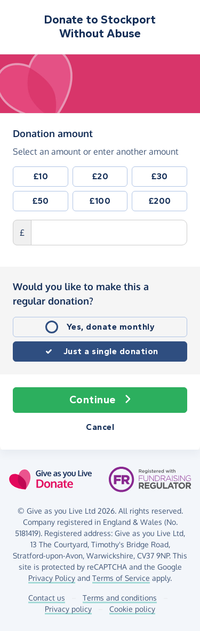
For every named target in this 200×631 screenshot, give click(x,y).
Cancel (100, 427)
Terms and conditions (120, 597)
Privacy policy (68, 608)
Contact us (46, 597)
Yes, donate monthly (111, 327)
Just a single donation (110, 351)
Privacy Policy (51, 577)
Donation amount (53, 132)
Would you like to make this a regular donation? (81, 294)
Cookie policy (132, 608)
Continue (100, 400)
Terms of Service (121, 577)
